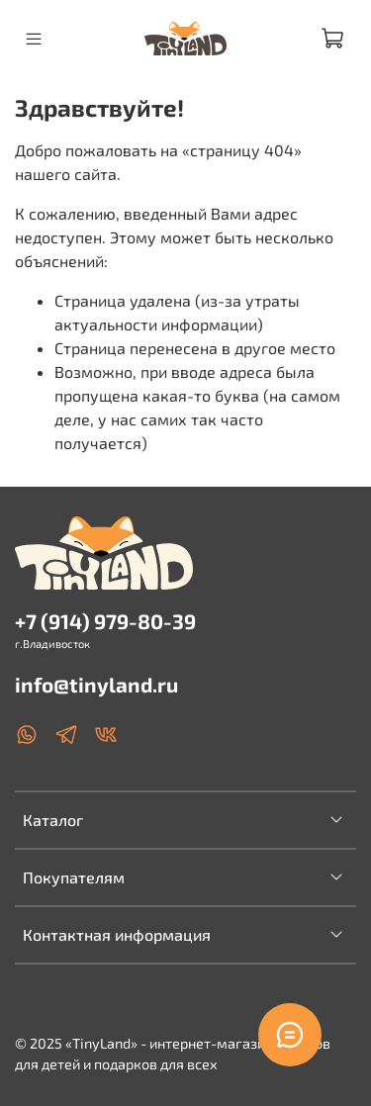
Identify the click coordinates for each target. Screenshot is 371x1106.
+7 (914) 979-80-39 (105, 620)
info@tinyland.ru (96, 684)
